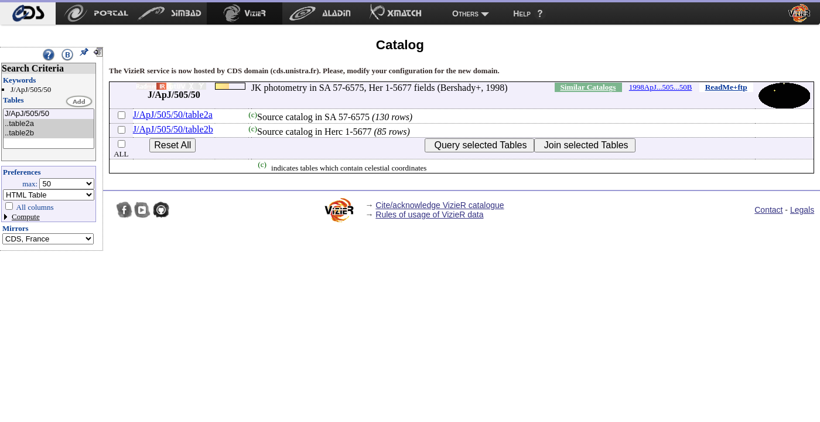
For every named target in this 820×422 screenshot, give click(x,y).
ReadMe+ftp (726, 87)
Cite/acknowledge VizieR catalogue (439, 205)
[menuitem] (28, 13)
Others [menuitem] (465, 13)
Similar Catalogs (588, 87)
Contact (768, 210)
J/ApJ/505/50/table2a (173, 115)
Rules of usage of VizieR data (429, 214)
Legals (802, 210)
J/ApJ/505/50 (49, 114)
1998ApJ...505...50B (660, 87)
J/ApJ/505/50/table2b (173, 129)
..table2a (49, 124)
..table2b (49, 133)
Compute (26, 216)
